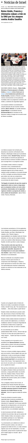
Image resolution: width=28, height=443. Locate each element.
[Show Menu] (2, 2)
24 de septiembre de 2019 (6, 22)
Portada (2, 6)
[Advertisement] (14, 38)
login (6, 439)
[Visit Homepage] (15, 2)
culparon (9, 92)
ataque (3, 94)
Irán (6, 6)
